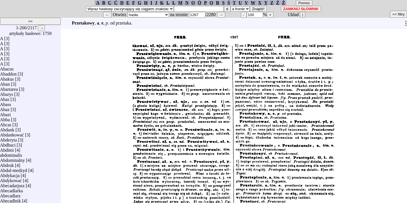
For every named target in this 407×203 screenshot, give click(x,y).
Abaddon (8, 72)
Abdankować (12, 133)
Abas (4, 98)
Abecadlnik (10, 199)
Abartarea (9, 87)
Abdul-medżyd (13, 169)
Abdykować (11, 179)
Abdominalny (12, 158)
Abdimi (7, 148)
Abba (5, 118)
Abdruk (7, 164)
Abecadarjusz (12, 184)
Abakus (7, 77)
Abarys (6, 93)
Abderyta (8, 138)
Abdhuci (8, 143)
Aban (5, 82)
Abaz (5, 108)
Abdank (7, 128)
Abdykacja (10, 174)
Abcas (5, 123)
